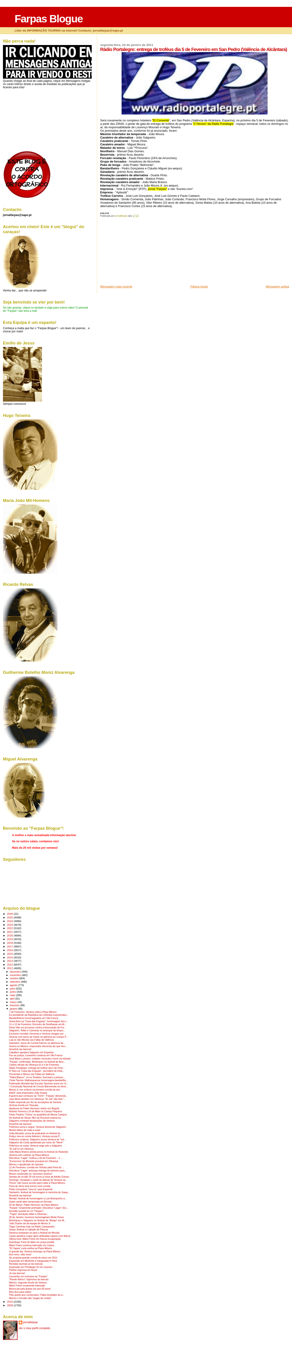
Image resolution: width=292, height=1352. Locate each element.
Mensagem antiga (277, 286)
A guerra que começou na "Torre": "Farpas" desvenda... (38, 1096)
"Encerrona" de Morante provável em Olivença (33, 1161)
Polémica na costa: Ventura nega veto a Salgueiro (35, 1145)
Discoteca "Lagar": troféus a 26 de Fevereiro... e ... (36, 1158)
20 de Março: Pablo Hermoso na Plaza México (33, 1205)
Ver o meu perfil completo (34, 1328)
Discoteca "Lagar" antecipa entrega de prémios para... (37, 1170)
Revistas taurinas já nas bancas (26, 1264)
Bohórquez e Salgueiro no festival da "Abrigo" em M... (37, 1220)
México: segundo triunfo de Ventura (28, 1282)
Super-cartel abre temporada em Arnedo (30, 1201)
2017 (10, 946)
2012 (10, 964)
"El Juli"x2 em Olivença (21, 1149)
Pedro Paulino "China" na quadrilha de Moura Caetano (38, 1114)
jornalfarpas (30, 1322)
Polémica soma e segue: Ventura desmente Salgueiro (37, 1127)
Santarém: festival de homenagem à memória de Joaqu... (39, 1192)
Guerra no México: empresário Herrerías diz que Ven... (38, 1046)
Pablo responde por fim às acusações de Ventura (35, 1102)
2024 (10, 921)
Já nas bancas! (17, 1273)
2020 (10, 935)
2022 (10, 928)
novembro (16, 975)
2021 (10, 931)
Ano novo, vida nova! (20, 1254)
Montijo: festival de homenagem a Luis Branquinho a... (38, 1198)
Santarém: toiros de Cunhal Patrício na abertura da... (37, 1043)
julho (13, 988)
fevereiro (15, 1005)
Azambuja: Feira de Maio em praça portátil (31, 1242)
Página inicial (199, 286)
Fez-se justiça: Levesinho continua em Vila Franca (36, 1055)
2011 (10, 968)
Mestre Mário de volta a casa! (24, 1130)
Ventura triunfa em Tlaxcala (23, 1105)
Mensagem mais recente (116, 286)
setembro (15, 981)
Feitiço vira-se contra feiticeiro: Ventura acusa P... (35, 1136)
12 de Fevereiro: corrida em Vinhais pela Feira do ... (36, 1167)
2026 (10, 913)
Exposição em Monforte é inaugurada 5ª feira (33, 1261)
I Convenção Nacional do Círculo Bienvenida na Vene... (38, 1086)
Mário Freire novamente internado (27, 1285)
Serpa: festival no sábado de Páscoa (28, 1229)
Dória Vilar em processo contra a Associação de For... (37, 1027)
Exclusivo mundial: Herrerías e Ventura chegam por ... (37, 1033)
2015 (10, 953)
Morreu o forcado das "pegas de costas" (30, 1298)
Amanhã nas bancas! (20, 1049)
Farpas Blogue (49, 19)
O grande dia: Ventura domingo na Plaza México (34, 1251)
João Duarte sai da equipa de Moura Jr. (30, 1223)
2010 (10, 1301)
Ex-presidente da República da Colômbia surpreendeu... (39, 1015)
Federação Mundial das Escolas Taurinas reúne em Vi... (38, 1083)
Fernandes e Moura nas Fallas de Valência (32, 1074)
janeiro (14, 1008)
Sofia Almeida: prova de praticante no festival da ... (36, 1133)
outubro (14, 978)
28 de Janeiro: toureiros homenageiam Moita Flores (36, 1217)
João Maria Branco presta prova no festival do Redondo (38, 1152)
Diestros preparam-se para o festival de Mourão (34, 1233)
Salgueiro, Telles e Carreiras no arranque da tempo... (37, 1030)
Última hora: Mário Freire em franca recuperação (35, 1239)
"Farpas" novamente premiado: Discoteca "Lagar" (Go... (38, 1208)
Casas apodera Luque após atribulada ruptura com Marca (39, 1236)
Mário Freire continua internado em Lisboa (31, 1245)
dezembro (16, 971)
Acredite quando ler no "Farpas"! (26, 1211)
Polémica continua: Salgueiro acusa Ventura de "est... (37, 1139)
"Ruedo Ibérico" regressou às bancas (29, 1279)
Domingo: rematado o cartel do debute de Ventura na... (38, 1180)
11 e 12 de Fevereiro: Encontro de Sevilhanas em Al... (37, 1024)
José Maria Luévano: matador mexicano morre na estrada (39, 1058)
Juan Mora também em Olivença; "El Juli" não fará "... (37, 1099)
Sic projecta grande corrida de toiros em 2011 (33, 1257)
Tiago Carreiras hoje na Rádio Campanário (32, 1226)
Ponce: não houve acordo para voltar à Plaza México (37, 1183)
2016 (10, 950)
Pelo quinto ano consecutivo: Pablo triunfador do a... (37, 1295)
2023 (10, 924)
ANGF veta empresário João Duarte (28, 1093)
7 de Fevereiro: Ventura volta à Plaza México (33, 1012)
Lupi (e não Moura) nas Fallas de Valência (31, 1040)
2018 (10, 942)
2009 (10, 1305)
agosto (14, 985)
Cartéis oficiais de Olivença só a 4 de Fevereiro (34, 1065)
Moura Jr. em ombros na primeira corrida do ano (34, 1089)
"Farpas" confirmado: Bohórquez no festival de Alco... (37, 1062)
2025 (10, 917)
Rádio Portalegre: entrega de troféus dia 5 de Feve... (37, 1068)
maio (13, 995)
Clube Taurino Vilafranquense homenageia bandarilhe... (38, 1080)
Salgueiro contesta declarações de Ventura (32, 1121)
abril (12, 998)
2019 (10, 939)
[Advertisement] (134, 252)
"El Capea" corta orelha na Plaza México (30, 1248)
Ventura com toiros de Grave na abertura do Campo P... (38, 1037)
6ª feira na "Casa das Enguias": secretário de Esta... (36, 1071)
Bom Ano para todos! (20, 1292)
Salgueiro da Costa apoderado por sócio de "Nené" (36, 1142)
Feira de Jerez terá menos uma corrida (29, 1186)
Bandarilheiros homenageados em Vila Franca (33, 1018)
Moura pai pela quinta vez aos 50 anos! (30, 1289)
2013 (10, 960)
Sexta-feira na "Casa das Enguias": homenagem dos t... (38, 1021)
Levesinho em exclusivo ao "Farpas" (28, 1276)
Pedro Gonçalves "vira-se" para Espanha (30, 1189)
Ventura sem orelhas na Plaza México (29, 1155)
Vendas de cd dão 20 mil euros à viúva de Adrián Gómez (39, 1177)
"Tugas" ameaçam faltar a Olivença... (28, 1214)
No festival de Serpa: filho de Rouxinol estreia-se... (36, 1118)
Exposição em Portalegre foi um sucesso (30, 1267)
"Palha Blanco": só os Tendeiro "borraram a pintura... (37, 1077)
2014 (10, 957)
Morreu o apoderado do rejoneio (26, 1164)
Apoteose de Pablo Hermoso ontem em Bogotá (34, 1108)
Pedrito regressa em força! (23, 1270)
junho (13, 991)
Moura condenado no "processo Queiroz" (31, 1174)
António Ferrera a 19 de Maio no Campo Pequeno (35, 1111)
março (14, 1002)
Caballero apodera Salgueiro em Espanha (31, 1052)
